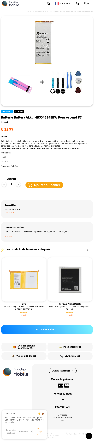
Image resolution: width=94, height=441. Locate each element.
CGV (62, 412)
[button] (45, 184)
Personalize (25, 432)
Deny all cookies (11, 431)
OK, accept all (38, 432)
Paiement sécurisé (63, 418)
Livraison (63, 415)
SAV (63, 420)
